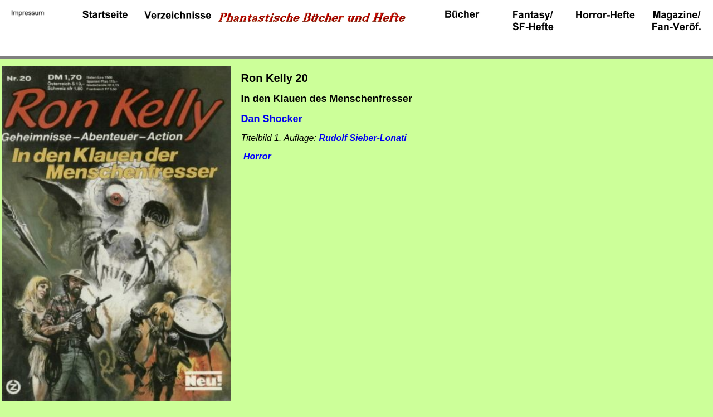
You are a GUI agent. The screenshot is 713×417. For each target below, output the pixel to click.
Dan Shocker (273, 118)
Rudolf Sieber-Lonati (362, 138)
